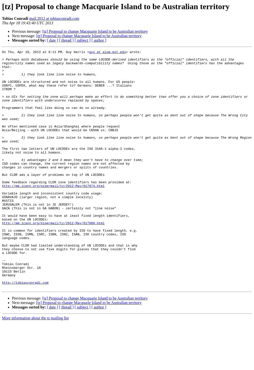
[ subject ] (83, 40)
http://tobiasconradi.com (25, 329)
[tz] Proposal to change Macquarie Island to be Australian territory (95, 31)
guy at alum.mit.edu (107, 52)
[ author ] (99, 40)
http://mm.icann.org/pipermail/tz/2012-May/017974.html (53, 213)
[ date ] (52, 40)
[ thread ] (66, 40)
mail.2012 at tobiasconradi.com (54, 18)
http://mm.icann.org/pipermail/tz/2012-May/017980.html (53, 258)
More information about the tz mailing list (35, 366)
